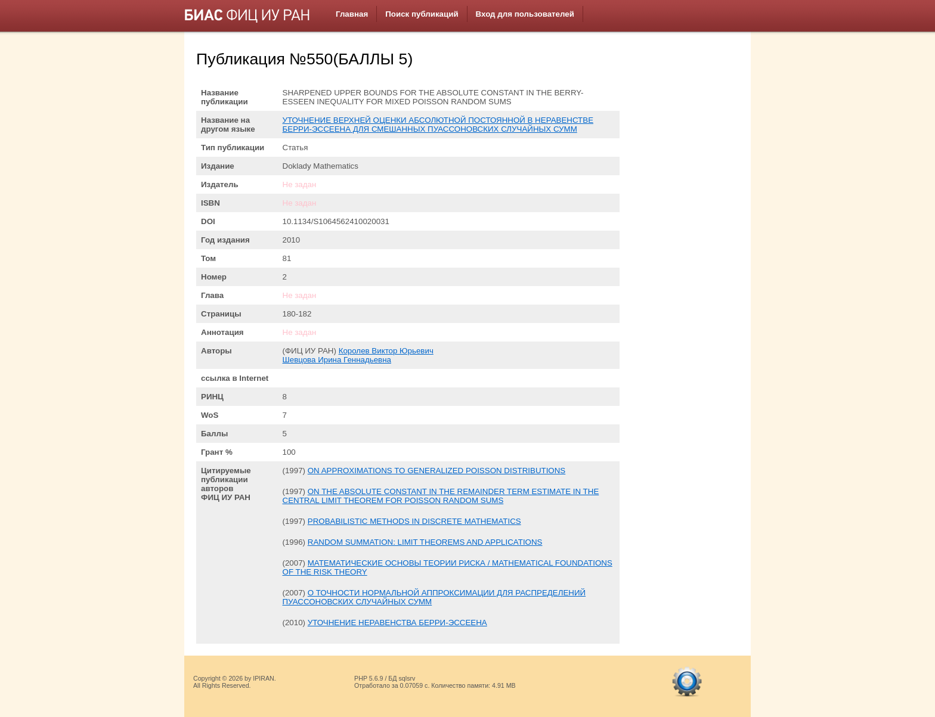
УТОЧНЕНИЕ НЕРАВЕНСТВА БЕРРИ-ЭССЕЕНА (397, 622)
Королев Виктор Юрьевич (386, 350)
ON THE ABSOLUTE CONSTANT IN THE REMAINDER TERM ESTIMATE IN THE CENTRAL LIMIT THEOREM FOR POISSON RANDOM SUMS (441, 496)
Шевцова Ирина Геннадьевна (337, 359)
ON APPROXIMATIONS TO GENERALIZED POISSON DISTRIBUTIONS (437, 470)
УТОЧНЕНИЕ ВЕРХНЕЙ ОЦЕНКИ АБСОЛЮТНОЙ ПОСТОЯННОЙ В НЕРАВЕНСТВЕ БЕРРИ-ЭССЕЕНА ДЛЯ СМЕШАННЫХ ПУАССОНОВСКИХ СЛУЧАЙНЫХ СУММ (438, 125)
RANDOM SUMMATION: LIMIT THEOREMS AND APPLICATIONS (425, 542)
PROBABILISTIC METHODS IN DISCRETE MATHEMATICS (414, 521)
